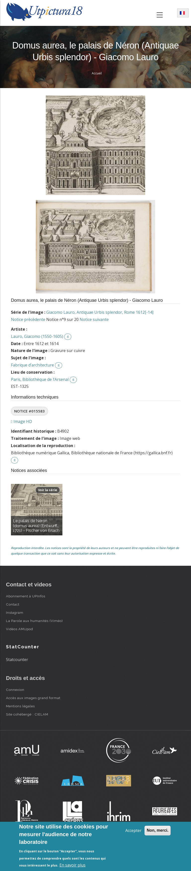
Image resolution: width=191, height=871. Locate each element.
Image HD (21, 421)
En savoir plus (72, 865)
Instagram (14, 613)
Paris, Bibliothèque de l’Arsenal (40, 379)
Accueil (97, 73)
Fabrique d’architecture (32, 365)
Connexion (15, 690)
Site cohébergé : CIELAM (27, 714)
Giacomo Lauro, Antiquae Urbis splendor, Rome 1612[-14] (99, 312)
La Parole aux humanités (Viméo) (34, 621)
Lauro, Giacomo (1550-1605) (37, 336)
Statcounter (17, 659)
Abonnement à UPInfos (25, 596)
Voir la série (47, 490)
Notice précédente (28, 319)
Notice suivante (94, 319)
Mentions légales (20, 706)
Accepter (133, 830)
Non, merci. (157, 830)
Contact (12, 604)
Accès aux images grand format (33, 698)
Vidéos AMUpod (19, 629)
